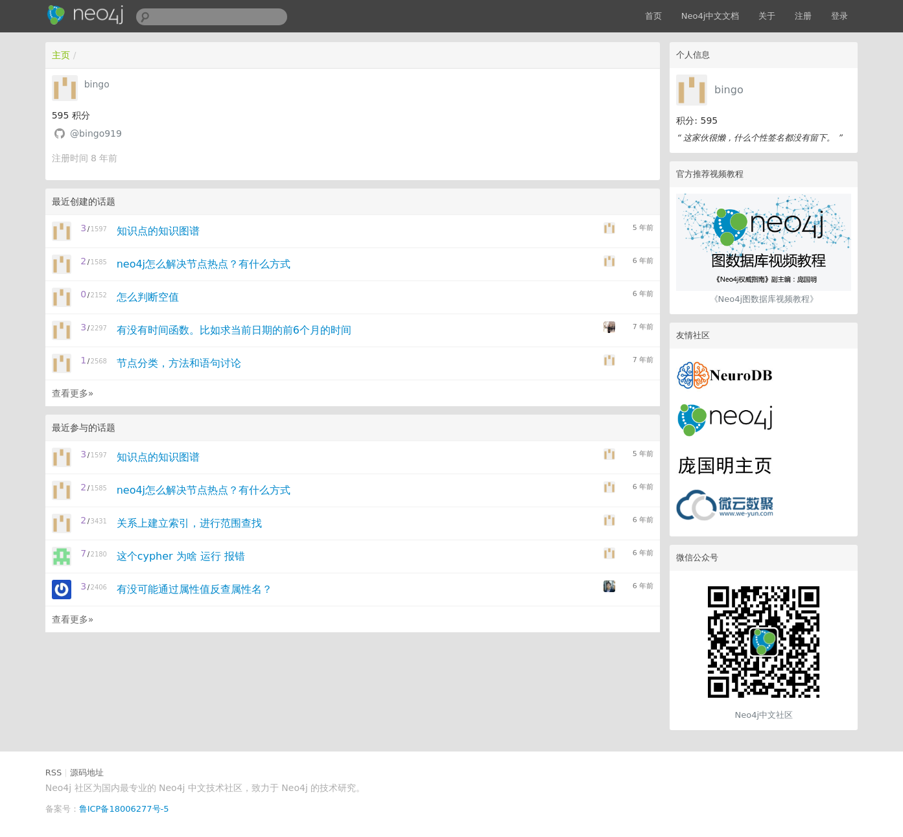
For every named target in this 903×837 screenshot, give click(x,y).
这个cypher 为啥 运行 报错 (181, 556)
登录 (839, 16)
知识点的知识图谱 (158, 231)
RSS (53, 772)
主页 (61, 55)
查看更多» (73, 393)
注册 (803, 16)
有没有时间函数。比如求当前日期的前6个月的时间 (234, 330)
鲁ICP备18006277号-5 (124, 809)
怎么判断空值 (148, 297)
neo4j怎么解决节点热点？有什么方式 (203, 264)
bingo (729, 90)
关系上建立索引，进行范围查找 (189, 523)
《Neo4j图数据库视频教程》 (764, 299)
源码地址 (87, 772)
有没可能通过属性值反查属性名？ (194, 589)
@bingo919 (96, 133)
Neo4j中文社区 (764, 715)
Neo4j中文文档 (710, 16)
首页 (653, 16)
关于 (766, 16)
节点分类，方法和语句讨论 (179, 363)
